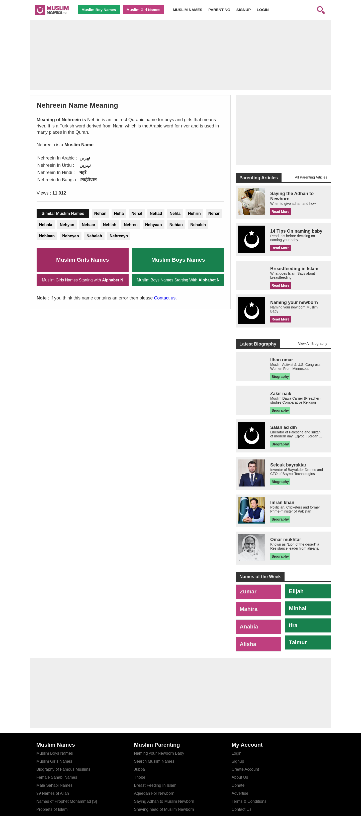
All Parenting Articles (311, 177)
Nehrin (194, 213)
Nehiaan (47, 236)
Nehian (176, 225)
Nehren (131, 225)
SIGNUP (243, 10)
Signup (238, 761)
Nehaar (88, 225)
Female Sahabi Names (56, 777)
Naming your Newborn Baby (159, 753)
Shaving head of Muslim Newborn (164, 809)
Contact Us (241, 809)
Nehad (156, 213)
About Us (240, 777)
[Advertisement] (180, 55)
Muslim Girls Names (82, 260)
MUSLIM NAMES (188, 10)
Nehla (174, 213)
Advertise (240, 793)
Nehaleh (198, 225)
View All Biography (312, 344)
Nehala (45, 225)
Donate (238, 785)
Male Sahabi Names (54, 785)
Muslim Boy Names (98, 10)
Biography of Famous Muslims (63, 769)
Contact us (164, 297)
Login (236, 753)
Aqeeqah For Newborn (154, 793)
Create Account (245, 769)
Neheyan (70, 236)
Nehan (100, 213)
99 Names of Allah (52, 793)
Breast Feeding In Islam (155, 785)
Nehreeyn (119, 236)
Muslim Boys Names (178, 260)
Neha (119, 213)
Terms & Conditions (249, 801)
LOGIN (263, 10)
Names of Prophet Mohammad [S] (66, 801)
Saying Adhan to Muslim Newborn (164, 801)
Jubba (139, 769)
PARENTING (219, 10)
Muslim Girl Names (143, 10)
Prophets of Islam (52, 809)
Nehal (136, 213)
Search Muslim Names (154, 761)
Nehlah (109, 225)
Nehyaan (153, 225)
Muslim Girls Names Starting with (82, 280)
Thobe (139, 777)
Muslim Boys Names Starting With (178, 280)
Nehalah (94, 236)
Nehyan (67, 225)
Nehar (214, 213)
